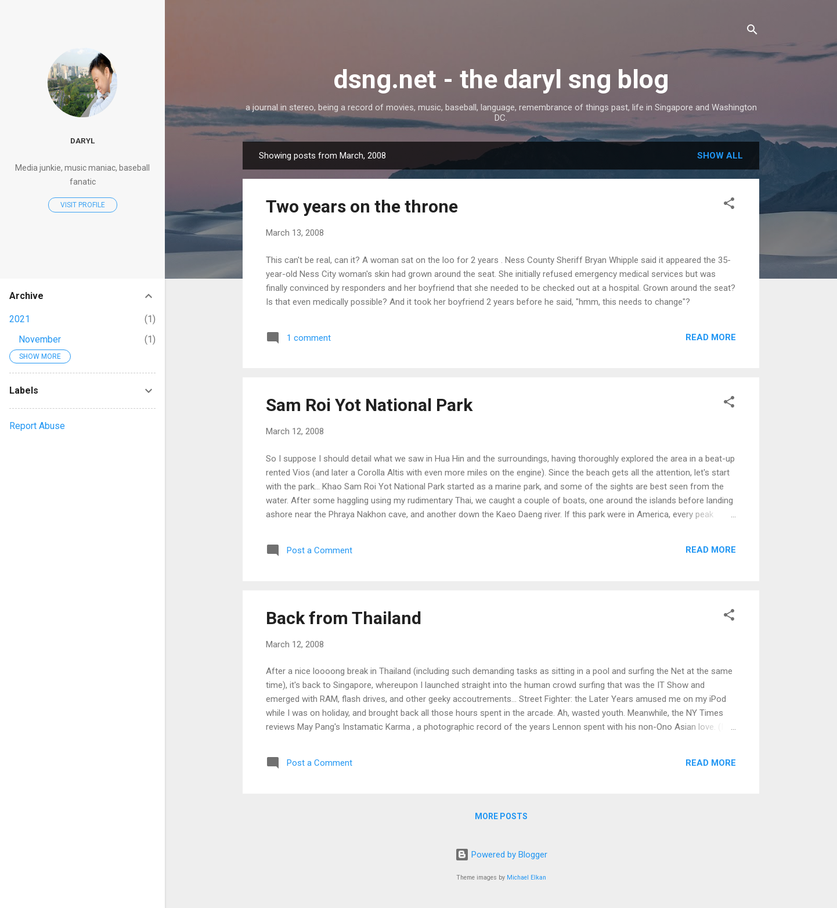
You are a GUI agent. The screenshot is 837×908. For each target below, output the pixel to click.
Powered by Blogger (501, 854)
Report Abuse (37, 425)
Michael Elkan (526, 877)
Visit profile (82, 205)
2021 (19, 319)
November (40, 339)
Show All (720, 155)
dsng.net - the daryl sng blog (501, 79)
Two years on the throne (362, 206)
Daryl (82, 140)
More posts (501, 816)
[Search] (752, 31)
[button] (729, 205)
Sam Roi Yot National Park (369, 405)
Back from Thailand (343, 618)
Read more (711, 337)
